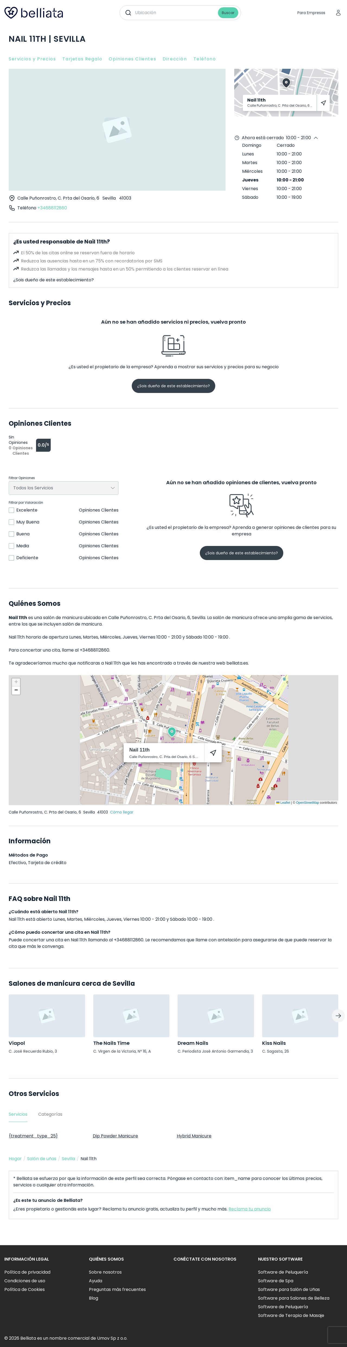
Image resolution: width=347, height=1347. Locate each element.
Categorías (50, 1114)
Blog (93, 1298)
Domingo (251, 145)
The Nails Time (111, 1043)
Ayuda (95, 1281)
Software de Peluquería (283, 1272)
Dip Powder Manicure (115, 1136)
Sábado (250, 197)
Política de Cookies (24, 1289)
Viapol (17, 1043)
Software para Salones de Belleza (293, 1298)
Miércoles (252, 171)
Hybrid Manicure (194, 1136)
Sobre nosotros (105, 1272)
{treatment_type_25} (33, 1136)
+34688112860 (52, 208)
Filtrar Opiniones (22, 478)
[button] (171, 731)
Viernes (250, 189)
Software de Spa (275, 1281)
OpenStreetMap (307, 803)
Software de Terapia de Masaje (291, 1315)
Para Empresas (311, 12)
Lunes (248, 154)
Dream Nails (193, 1043)
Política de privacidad (27, 1272)
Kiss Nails (274, 1043)
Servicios (18, 1114)
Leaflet (283, 803)
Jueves (250, 180)
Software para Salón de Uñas (289, 1289)
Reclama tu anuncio (250, 1209)
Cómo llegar (121, 812)
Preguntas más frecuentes (117, 1289)
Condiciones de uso (24, 1281)
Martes (249, 163)
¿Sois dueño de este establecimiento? (53, 280)
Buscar (228, 12)
